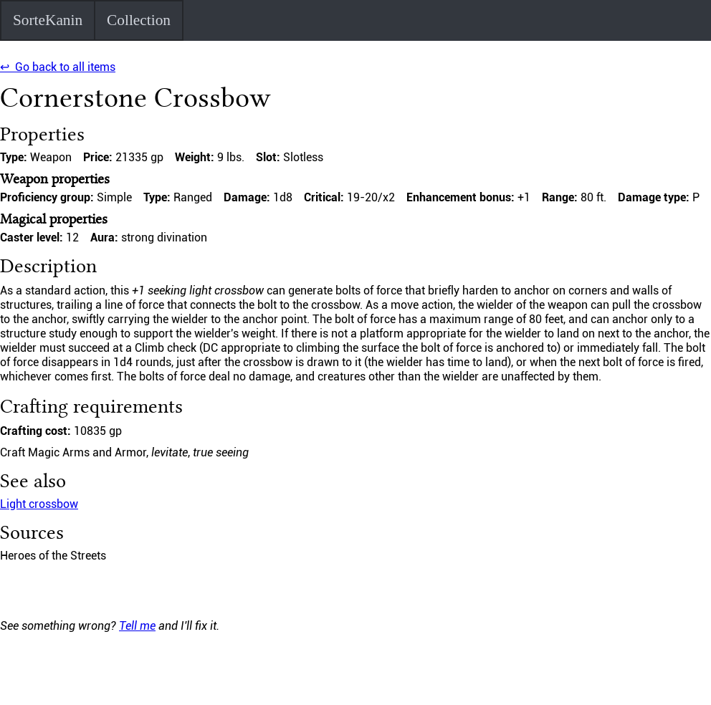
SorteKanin (47, 20)
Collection (139, 20)
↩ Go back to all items (57, 67)
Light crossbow (39, 504)
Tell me (137, 626)
